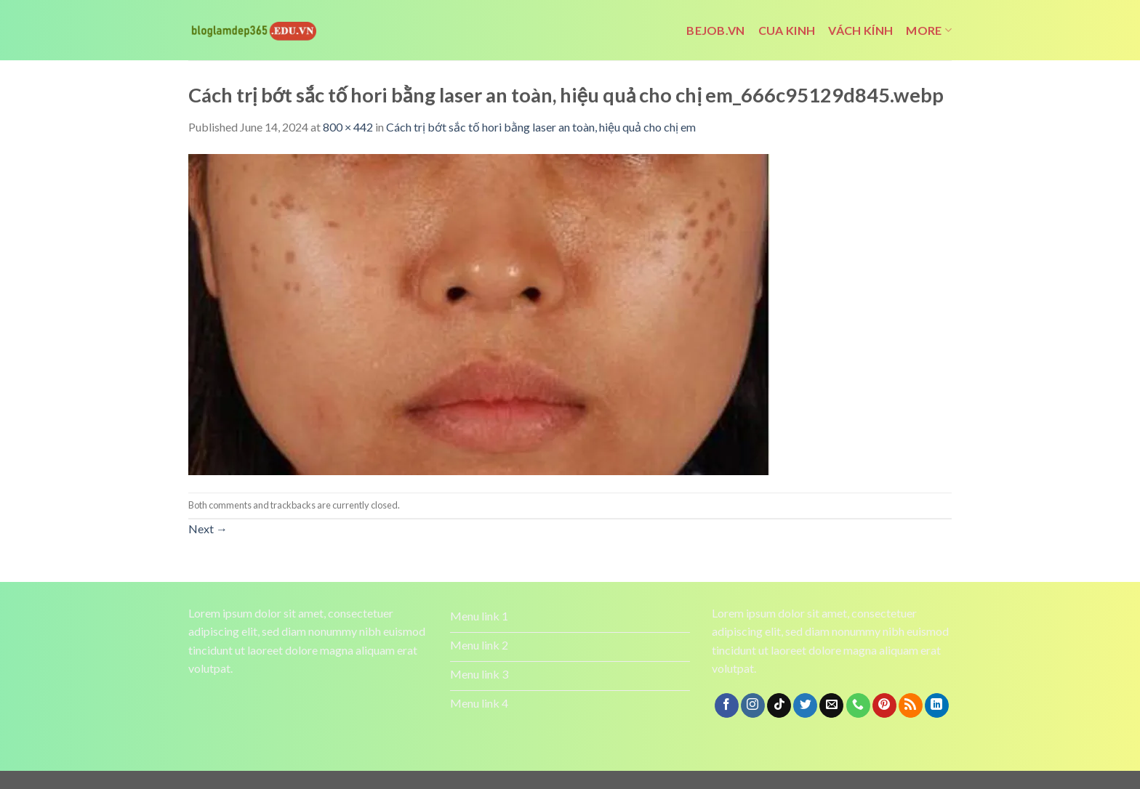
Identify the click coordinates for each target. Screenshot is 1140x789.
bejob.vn (715, 30)
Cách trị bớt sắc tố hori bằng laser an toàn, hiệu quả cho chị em (541, 127)
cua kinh (787, 30)
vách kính (860, 30)
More (929, 30)
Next (208, 528)
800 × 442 (348, 127)
